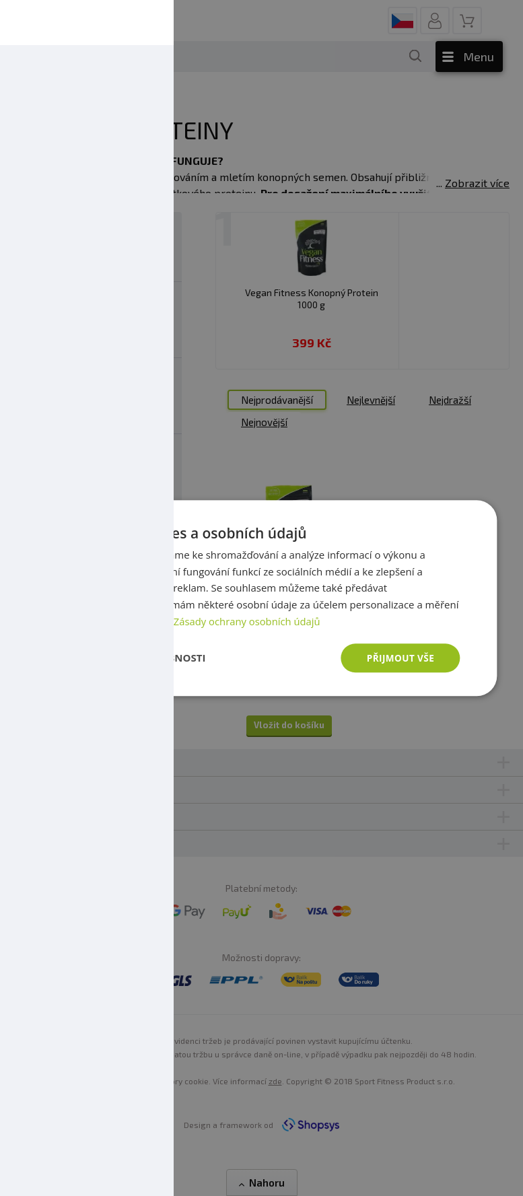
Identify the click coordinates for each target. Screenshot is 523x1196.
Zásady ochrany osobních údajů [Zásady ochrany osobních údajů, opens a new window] (248, 620)
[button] (134, 658)
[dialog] (261, 598)
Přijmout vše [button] (399, 657)
